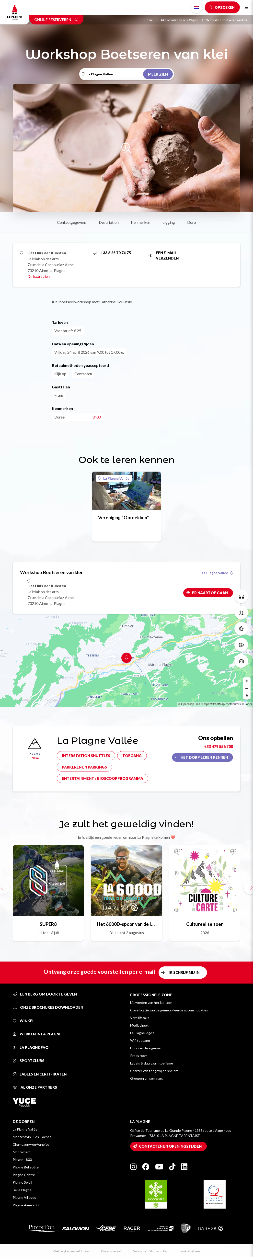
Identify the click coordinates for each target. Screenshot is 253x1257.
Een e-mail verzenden (164, 255)
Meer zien (158, 74)
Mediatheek (139, 1025)
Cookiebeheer (189, 1251)
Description (109, 222)
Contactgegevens (72, 222)
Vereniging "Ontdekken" (123, 517)
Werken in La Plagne (37, 1034)
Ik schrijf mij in (184, 972)
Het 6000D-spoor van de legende (126, 924)
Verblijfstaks (139, 1018)
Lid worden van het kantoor (151, 1002)
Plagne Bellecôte (26, 1167)
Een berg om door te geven (45, 994)
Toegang (132, 755)
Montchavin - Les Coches (32, 1137)
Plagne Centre (24, 1175)
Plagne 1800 (22, 1159)
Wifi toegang (140, 1040)
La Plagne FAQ (30, 1047)
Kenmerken (140, 222)
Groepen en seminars (146, 1078)
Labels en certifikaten (40, 1074)
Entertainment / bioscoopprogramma (102, 778)
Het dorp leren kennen (204, 757)
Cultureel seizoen (204, 924)
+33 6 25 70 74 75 (112, 252)
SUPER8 (48, 924)
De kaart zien (38, 276)
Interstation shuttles (86, 755)
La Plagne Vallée (113, 478)
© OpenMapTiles (189, 704)
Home (151, 20)
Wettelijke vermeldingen (71, 1251)
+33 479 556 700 (218, 746)
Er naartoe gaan (210, 592)
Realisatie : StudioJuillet (150, 1251)
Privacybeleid (111, 1251)
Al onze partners (35, 1087)
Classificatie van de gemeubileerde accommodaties (169, 1010)
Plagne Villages (24, 1197)
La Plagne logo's (142, 1033)
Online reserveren (56, 19)
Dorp (191, 222)
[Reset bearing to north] (247, 695)
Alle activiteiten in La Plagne (182, 20)
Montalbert (21, 1152)
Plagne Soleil (22, 1182)
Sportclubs (28, 1060)
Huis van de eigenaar (146, 1048)
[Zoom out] (247, 688)
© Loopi (247, 704)
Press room (139, 1055)
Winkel (23, 1021)
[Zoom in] (247, 681)
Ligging (168, 222)
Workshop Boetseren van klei (226, 20)
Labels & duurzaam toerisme (151, 1063)
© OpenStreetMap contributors (221, 704)
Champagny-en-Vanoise (31, 1144)
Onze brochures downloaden (48, 1007)
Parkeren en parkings (84, 767)
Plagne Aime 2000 (26, 1205)
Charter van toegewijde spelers (154, 1071)
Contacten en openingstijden (170, 1146)
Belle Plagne (22, 1190)
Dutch (196, 7)
